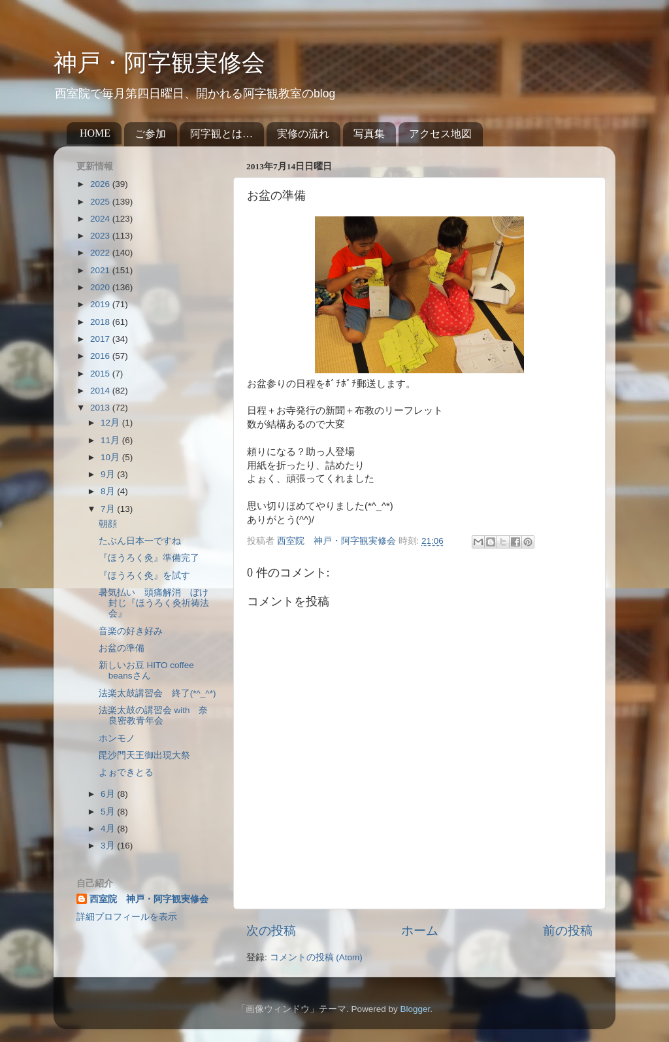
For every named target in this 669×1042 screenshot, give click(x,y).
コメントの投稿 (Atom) (316, 957)
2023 (101, 236)
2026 (101, 184)
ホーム (419, 930)
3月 (109, 845)
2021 (101, 270)
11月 (111, 440)
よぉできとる (126, 772)
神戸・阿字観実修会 (159, 63)
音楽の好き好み (131, 631)
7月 (109, 509)
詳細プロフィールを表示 (126, 917)
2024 (101, 219)
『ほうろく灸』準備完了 (149, 558)
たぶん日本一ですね (140, 541)
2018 (101, 322)
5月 (109, 811)
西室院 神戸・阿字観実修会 (149, 899)
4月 (109, 828)
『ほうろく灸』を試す (149, 575)
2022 (101, 253)
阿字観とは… (221, 133)
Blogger (415, 1009)
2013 (101, 407)
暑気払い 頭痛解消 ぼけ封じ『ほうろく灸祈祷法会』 (154, 603)
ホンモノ (117, 738)
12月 (111, 423)
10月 (111, 457)
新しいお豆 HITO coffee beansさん (146, 670)
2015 (101, 373)
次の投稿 (271, 930)
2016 (101, 356)
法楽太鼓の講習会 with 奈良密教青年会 (153, 715)
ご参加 (150, 133)
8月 (109, 491)
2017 (101, 339)
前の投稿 (568, 930)
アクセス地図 (440, 133)
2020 (101, 287)
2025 (101, 202)
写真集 (369, 133)
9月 (109, 474)
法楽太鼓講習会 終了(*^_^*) (157, 693)
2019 (101, 304)
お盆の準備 (121, 648)
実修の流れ (303, 133)
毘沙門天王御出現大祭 (144, 755)
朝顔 (108, 524)
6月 (109, 794)
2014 (101, 390)
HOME (95, 133)
